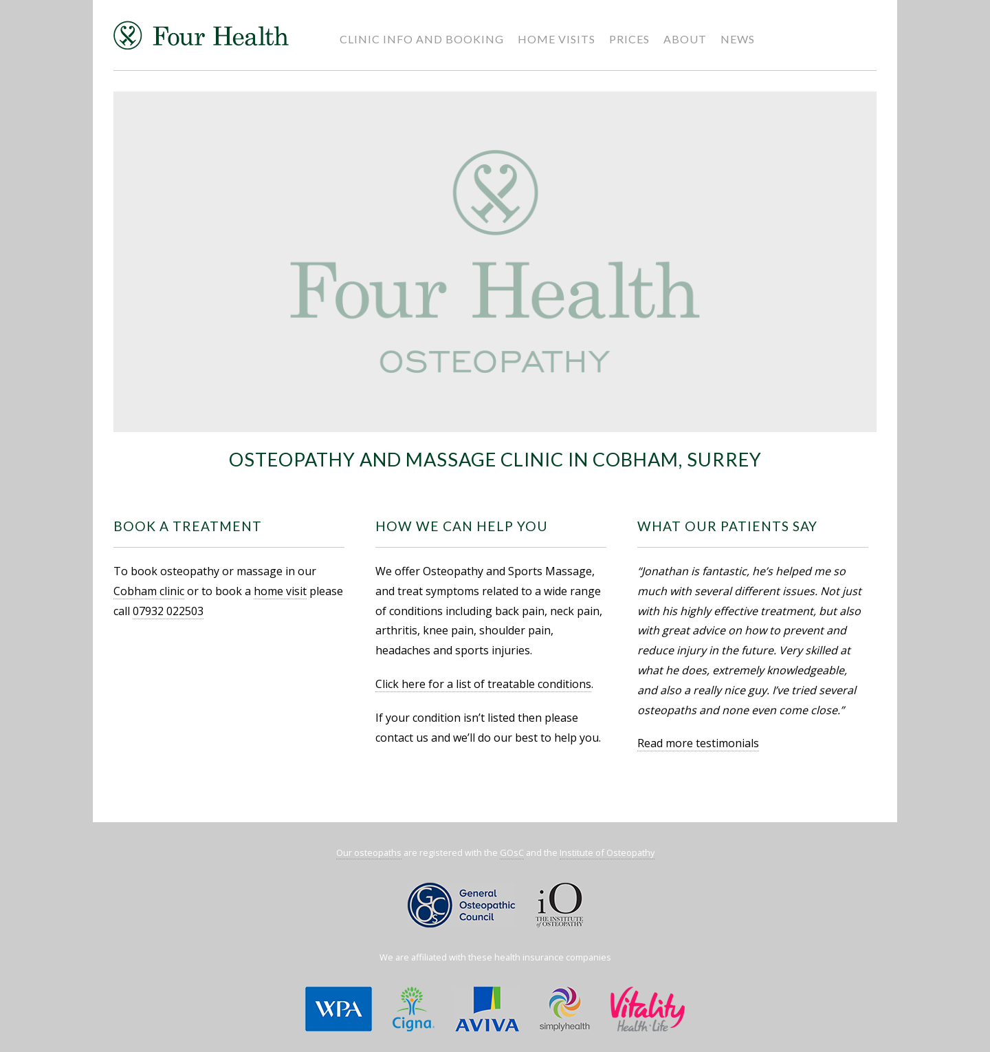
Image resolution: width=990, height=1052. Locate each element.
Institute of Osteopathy (607, 852)
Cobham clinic (148, 591)
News (737, 38)
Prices (629, 38)
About (685, 38)
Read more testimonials (698, 743)
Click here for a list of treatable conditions (483, 683)
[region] (495, 262)
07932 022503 (168, 611)
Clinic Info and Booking (422, 38)
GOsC (512, 852)
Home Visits (556, 38)
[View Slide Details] (495, 262)
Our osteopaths (369, 852)
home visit (280, 591)
